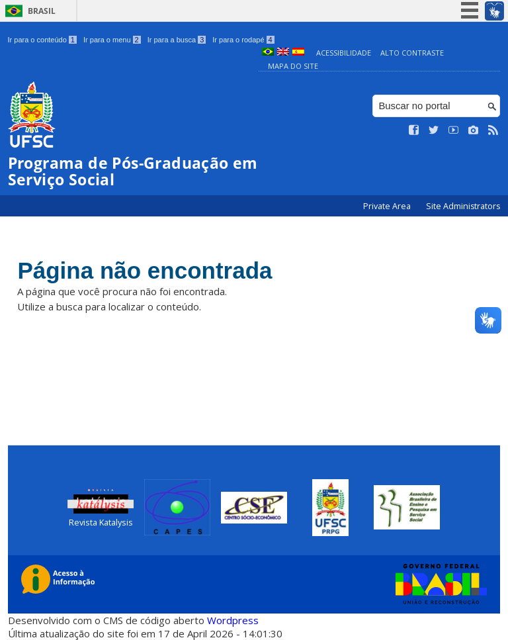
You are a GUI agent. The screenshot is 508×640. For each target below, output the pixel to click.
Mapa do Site (293, 66)
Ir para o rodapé (243, 40)
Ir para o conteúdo (42, 40)
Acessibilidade (343, 53)
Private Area (388, 206)
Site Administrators (463, 206)
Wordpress (233, 620)
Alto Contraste (412, 53)
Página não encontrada (144, 270)
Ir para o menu (112, 40)
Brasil (42, 11)
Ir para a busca (177, 40)
